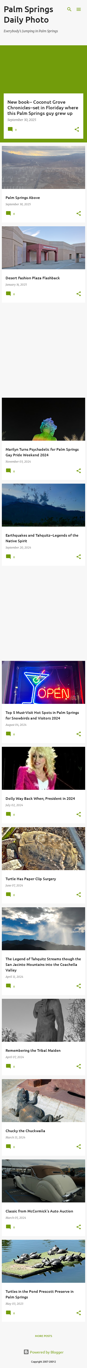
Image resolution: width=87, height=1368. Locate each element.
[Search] (69, 9)
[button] (77, 130)
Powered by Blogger (43, 1352)
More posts (43, 1336)
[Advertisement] (43, 350)
